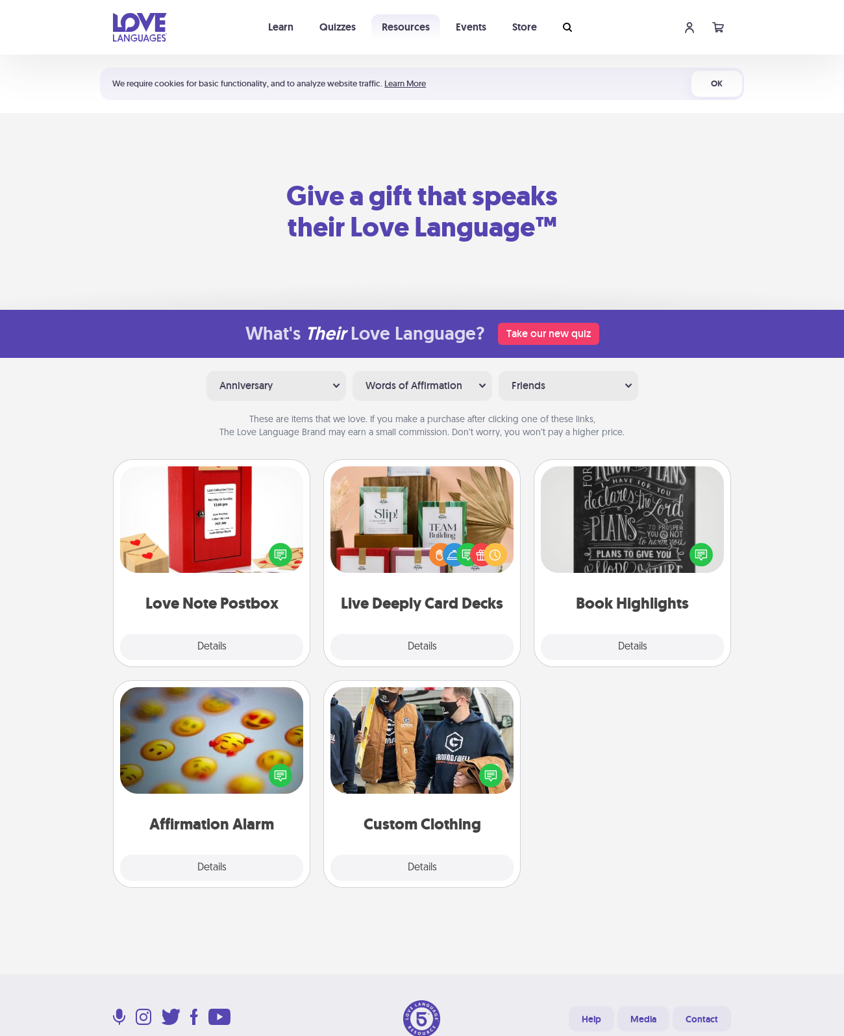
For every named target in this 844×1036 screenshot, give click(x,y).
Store (524, 27)
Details (212, 647)
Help (591, 1019)
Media (643, 1019)
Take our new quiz (548, 333)
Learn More (405, 83)
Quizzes (337, 27)
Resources (406, 27)
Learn (280, 27)
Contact (702, 1019)
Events (471, 27)
